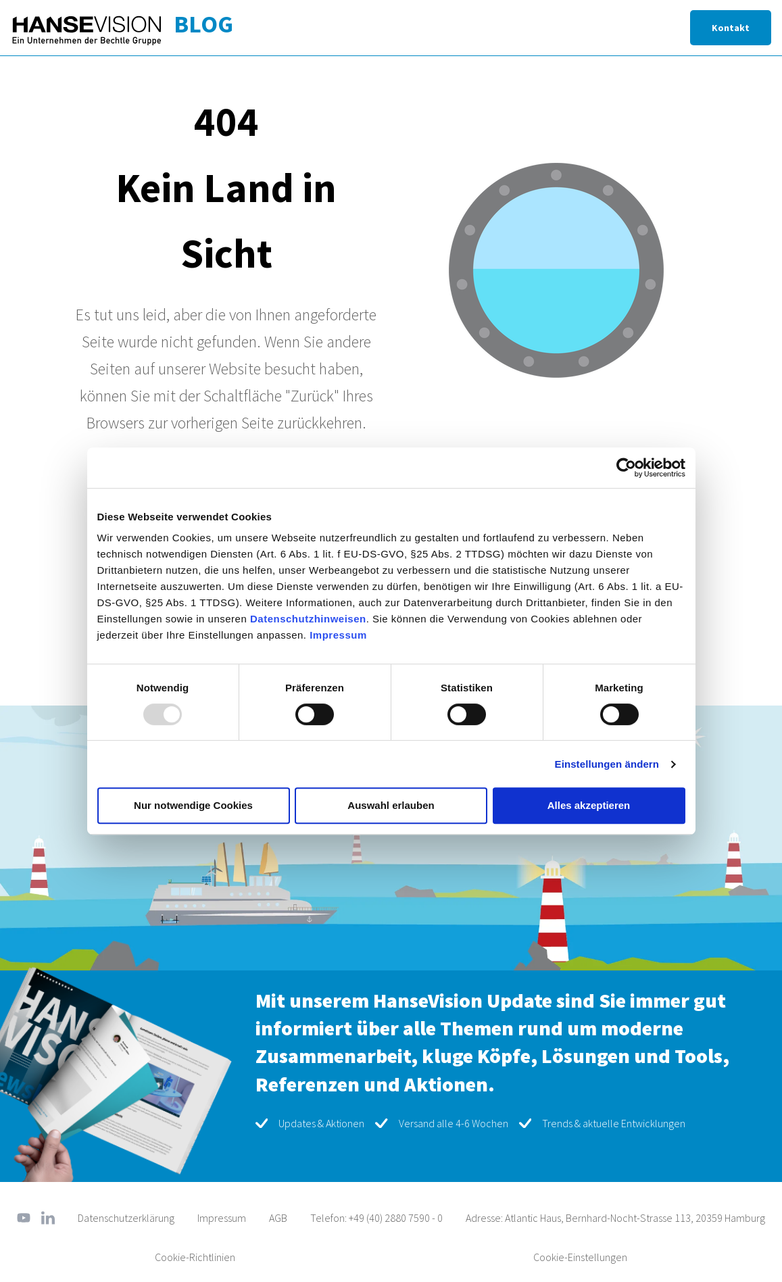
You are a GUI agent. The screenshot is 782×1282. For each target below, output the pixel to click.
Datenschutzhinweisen (308, 618)
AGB (278, 1218)
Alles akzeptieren (589, 805)
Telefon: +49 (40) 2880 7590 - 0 (376, 1218)
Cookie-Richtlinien (195, 1257)
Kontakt (731, 28)
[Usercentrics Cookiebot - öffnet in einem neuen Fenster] (626, 468)
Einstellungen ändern (607, 764)
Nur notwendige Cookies (193, 805)
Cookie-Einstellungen (580, 1257)
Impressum (338, 635)
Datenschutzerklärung (126, 1218)
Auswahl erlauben (390, 805)
